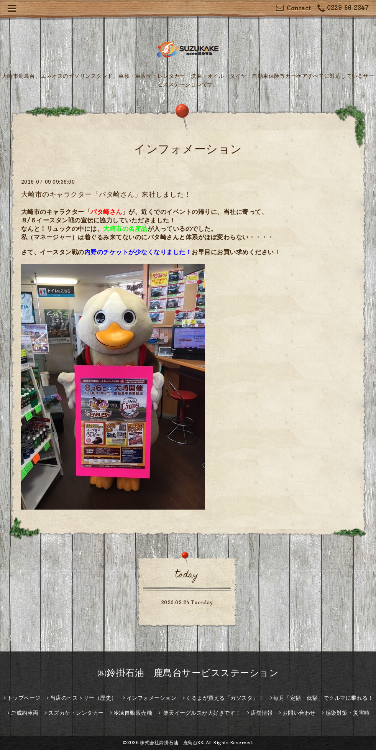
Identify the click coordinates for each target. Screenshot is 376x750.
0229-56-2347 (343, 8)
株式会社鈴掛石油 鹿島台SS (171, 742)
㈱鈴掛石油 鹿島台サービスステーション (188, 672)
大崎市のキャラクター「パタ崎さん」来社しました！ (106, 194)
